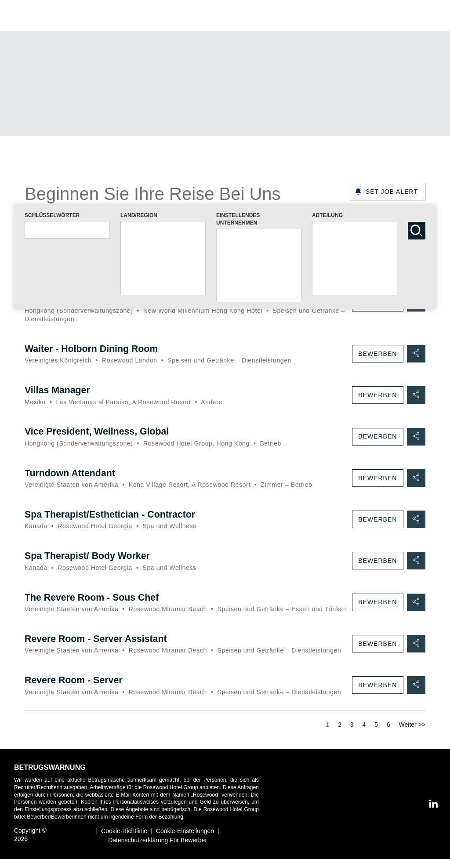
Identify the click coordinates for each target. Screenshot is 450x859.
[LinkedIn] (430, 804)
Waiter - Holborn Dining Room (93, 349)
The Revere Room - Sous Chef (94, 596)
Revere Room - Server (75, 687)
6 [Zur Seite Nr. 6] (388, 732)
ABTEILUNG (327, 215)
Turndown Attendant (71, 473)
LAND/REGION (138, 215)
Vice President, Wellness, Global (99, 431)
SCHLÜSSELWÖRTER (52, 215)
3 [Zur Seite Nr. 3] (352, 732)
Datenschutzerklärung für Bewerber (157, 840)
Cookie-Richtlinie (124, 832)
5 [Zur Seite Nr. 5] (376, 732)
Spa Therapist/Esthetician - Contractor (113, 514)
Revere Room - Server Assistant (98, 646)
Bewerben (376, 354)
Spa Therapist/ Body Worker (89, 555)
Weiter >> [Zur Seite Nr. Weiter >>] (412, 732)
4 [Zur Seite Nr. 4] (364, 732)
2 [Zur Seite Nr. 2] (339, 732)
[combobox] (67, 230)
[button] (430, 15)
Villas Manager (58, 390)
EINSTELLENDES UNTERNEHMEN (238, 219)
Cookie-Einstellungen (185, 832)
